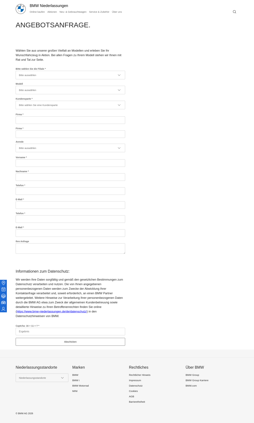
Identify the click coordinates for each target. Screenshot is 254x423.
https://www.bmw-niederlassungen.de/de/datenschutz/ (52, 311)
